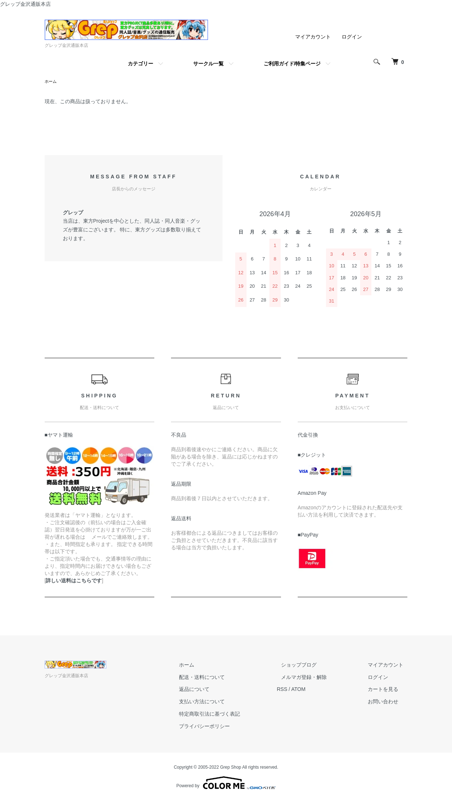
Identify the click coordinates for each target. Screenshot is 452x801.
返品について (215, 690)
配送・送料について (223, 678)
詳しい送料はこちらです (74, 581)
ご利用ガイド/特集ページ (292, 63)
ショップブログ (311, 665)
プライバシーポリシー (225, 727)
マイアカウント (313, 37)
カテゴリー (140, 63)
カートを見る (387, 690)
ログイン (352, 37)
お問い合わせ (387, 702)
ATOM (315, 690)
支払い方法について (223, 702)
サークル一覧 (208, 63)
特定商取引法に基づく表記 (230, 714)
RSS (299, 690)
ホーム (51, 81)
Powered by (226, 783)
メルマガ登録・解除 (316, 678)
